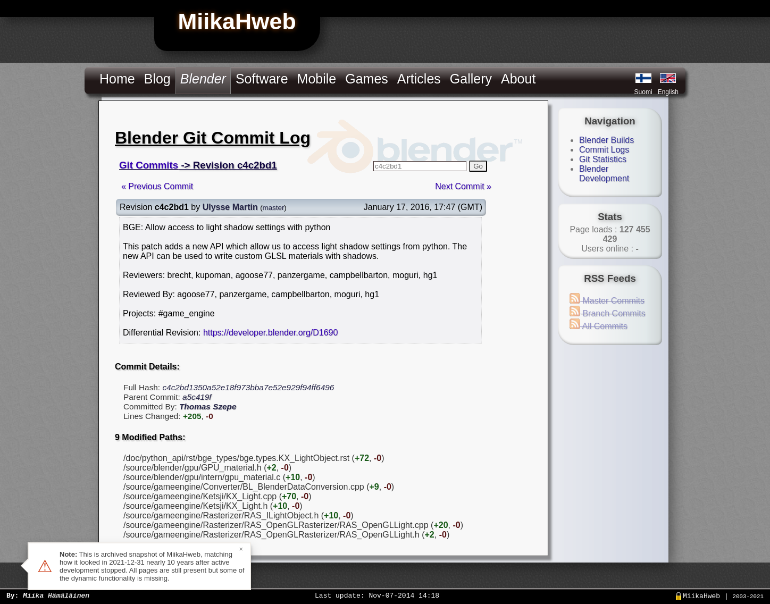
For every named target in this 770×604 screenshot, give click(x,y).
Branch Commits (608, 313)
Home (117, 78)
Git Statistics (602, 159)
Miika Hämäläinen (56, 595)
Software (262, 78)
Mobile (317, 78)
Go (478, 166)
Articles (419, 78)
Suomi (643, 92)
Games (366, 78)
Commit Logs (604, 149)
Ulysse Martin (230, 207)
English (668, 92)
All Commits (598, 326)
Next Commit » (463, 186)
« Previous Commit (157, 186)
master (273, 208)
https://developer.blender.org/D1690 (270, 332)
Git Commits (148, 165)
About (518, 78)
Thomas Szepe (208, 406)
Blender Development (604, 173)
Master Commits (607, 300)
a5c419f (197, 396)
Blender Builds (606, 140)
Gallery (471, 78)
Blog (157, 78)
